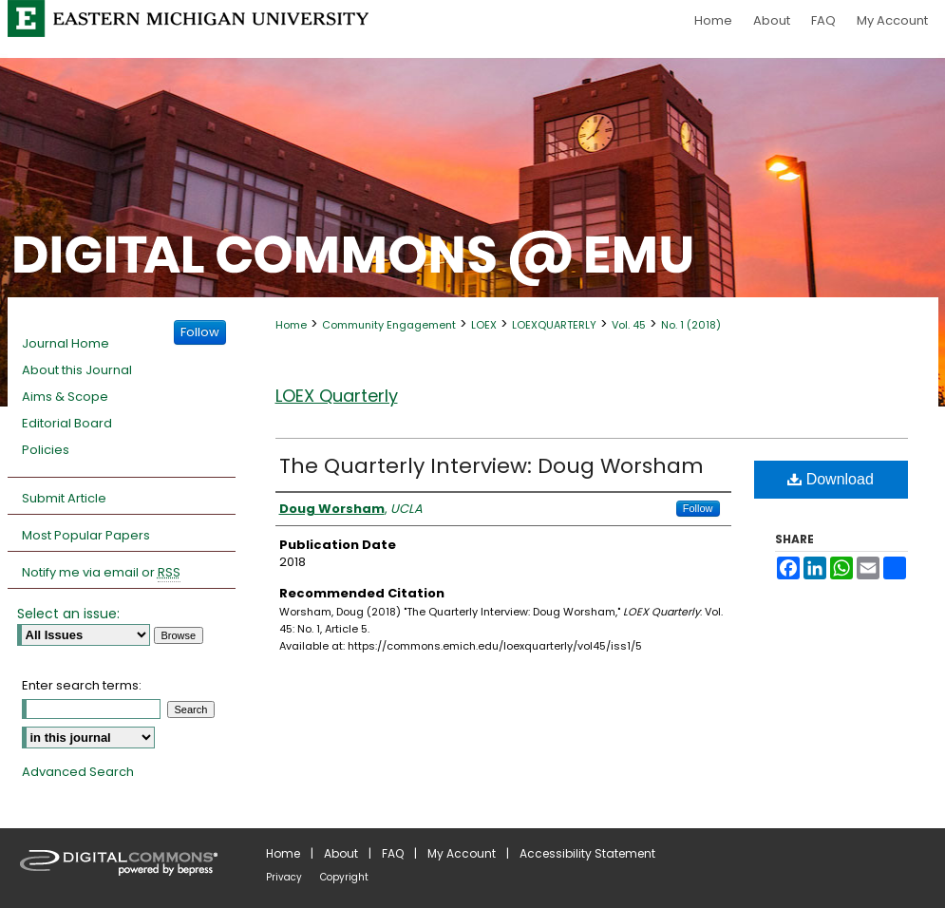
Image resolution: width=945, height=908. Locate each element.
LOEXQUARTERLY (554, 324)
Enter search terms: (82, 685)
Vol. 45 (629, 324)
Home (291, 324)
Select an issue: (68, 613)
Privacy (284, 877)
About (341, 853)
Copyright (344, 877)
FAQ (393, 853)
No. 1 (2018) (691, 324)
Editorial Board (67, 423)
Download (830, 479)
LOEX (484, 324)
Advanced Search (78, 772)
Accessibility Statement (587, 853)
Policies (45, 450)
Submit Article (64, 498)
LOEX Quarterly (336, 395)
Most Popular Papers (86, 535)
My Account (461, 853)
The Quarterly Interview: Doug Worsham (491, 466)
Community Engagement (389, 324)
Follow (698, 508)
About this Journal (77, 370)
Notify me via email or (101, 572)
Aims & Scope (65, 397)
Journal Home (65, 343)
